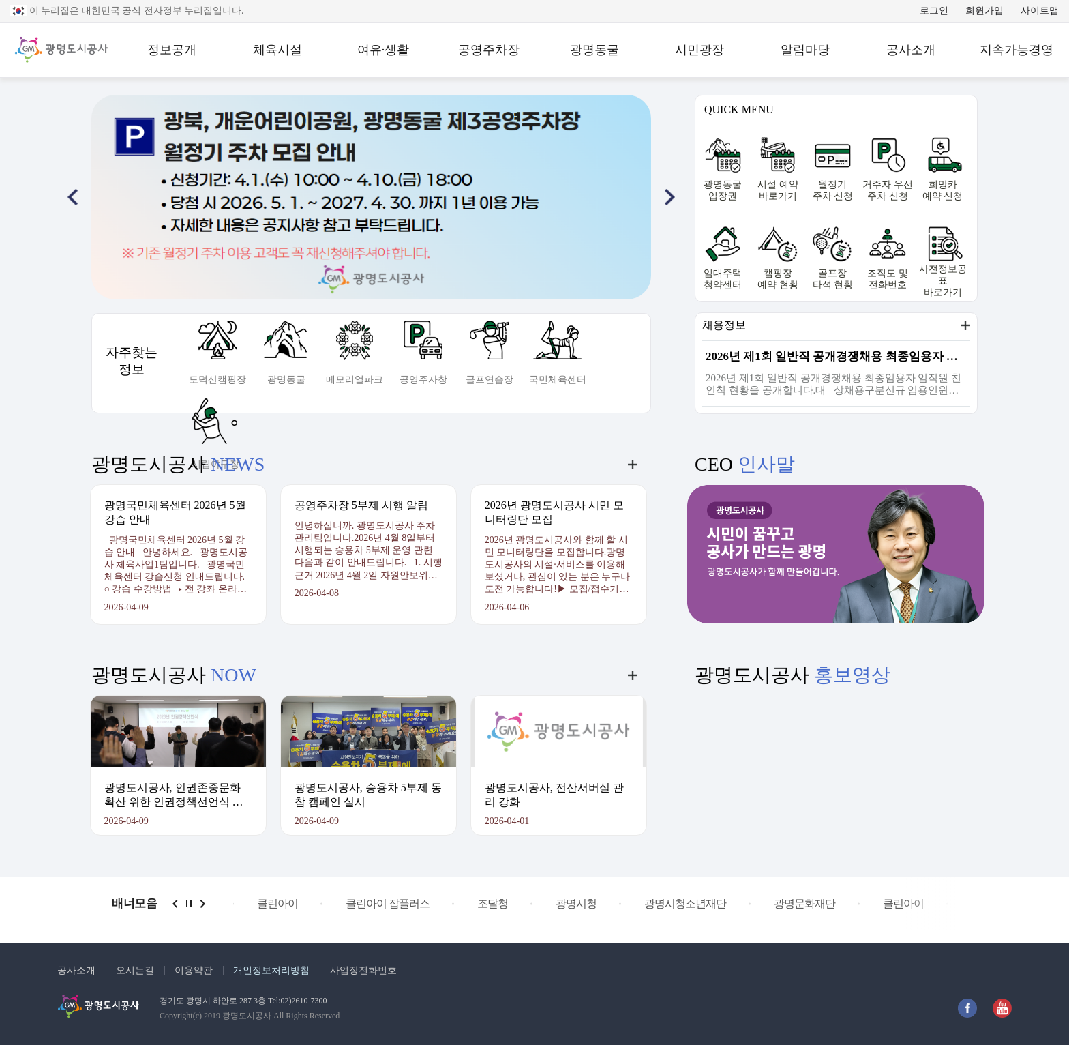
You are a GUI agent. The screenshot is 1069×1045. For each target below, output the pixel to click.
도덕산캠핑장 (217, 379)
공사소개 (910, 50)
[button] (72, 197)
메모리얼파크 (354, 379)
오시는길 (135, 970)
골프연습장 (489, 379)
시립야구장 (215, 464)
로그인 (934, 11)
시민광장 (699, 50)
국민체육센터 (557, 379)
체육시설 (277, 50)
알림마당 (805, 50)
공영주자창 (423, 379)
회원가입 (984, 11)
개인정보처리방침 (271, 970)
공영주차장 (489, 50)
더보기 (965, 325)
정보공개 (171, 50)
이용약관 (194, 970)
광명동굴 (594, 50)
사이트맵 (1040, 11)
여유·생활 (383, 50)
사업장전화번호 (363, 970)
